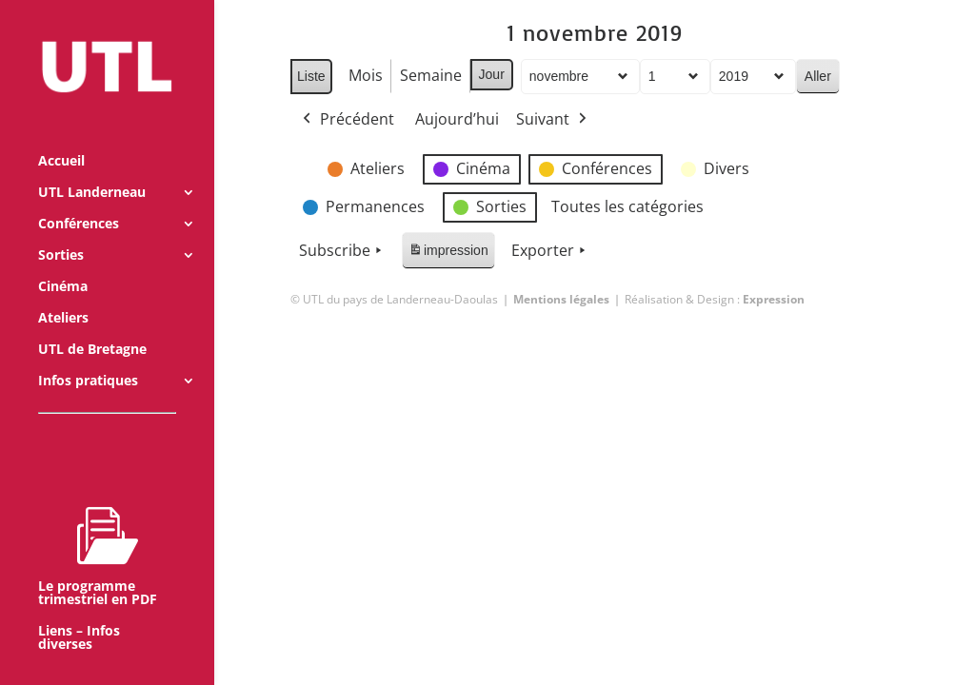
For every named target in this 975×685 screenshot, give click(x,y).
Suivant (553, 120)
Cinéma (63, 260)
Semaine (430, 75)
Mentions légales (561, 299)
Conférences (78, 198)
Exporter (550, 251)
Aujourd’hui (457, 118)
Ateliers (63, 292)
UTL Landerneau (92, 166)
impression (448, 253)
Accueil (61, 135)
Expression (774, 299)
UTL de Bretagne (92, 323)
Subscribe (342, 251)
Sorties (61, 229)
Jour (491, 74)
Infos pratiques (88, 354)
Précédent (346, 120)
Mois (365, 75)
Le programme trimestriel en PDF (97, 530)
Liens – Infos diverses (79, 611)
